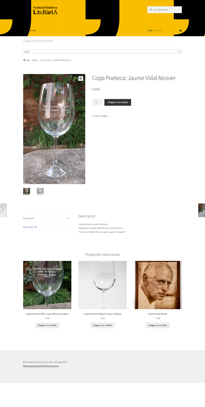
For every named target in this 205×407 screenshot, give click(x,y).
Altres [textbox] (101, 52)
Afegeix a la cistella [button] (47, 325)
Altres (35, 60)
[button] (80, 78)
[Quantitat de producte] (97, 102)
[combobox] (102, 51)
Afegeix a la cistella (118, 102)
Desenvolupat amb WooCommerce (41, 365)
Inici (28, 60)
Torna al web (29, 30)
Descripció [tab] (28, 218)
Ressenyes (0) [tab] (30, 226)
